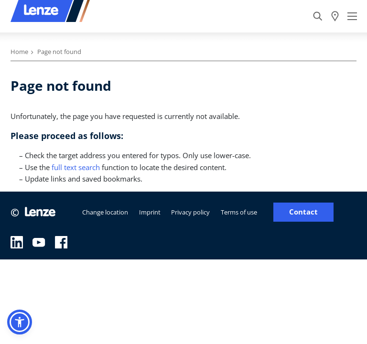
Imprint (150, 212)
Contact (303, 211)
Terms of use (239, 212)
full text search (76, 167)
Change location (105, 212)
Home (19, 51)
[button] (20, 322)
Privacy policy (190, 212)
